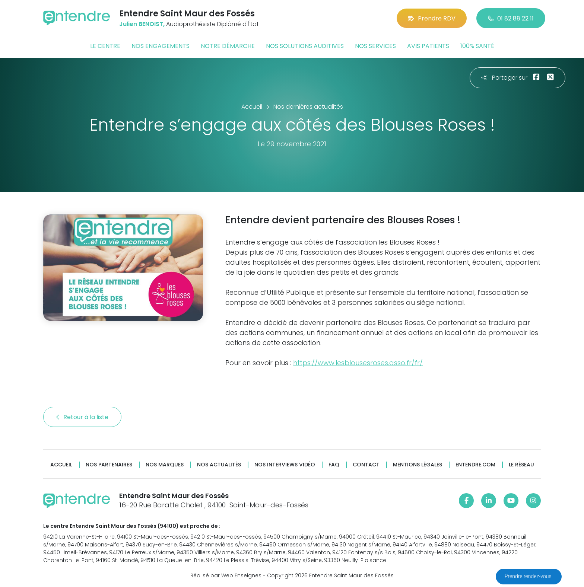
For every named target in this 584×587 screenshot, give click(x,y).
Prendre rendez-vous (529, 576)
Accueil (61, 465)
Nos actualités (219, 465)
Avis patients (428, 46)
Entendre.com (475, 465)
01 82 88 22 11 (511, 18)
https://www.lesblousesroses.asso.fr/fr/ (358, 362)
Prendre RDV (432, 18)
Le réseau (521, 465)
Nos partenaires (109, 465)
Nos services (375, 46)
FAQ (333, 465)
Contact (366, 465)
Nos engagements (160, 46)
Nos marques (165, 465)
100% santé (477, 46)
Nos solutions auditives (305, 46)
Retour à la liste (82, 417)
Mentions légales (417, 465)
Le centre (105, 46)
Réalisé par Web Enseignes (225, 575)
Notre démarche (228, 46)
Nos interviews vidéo (284, 465)
